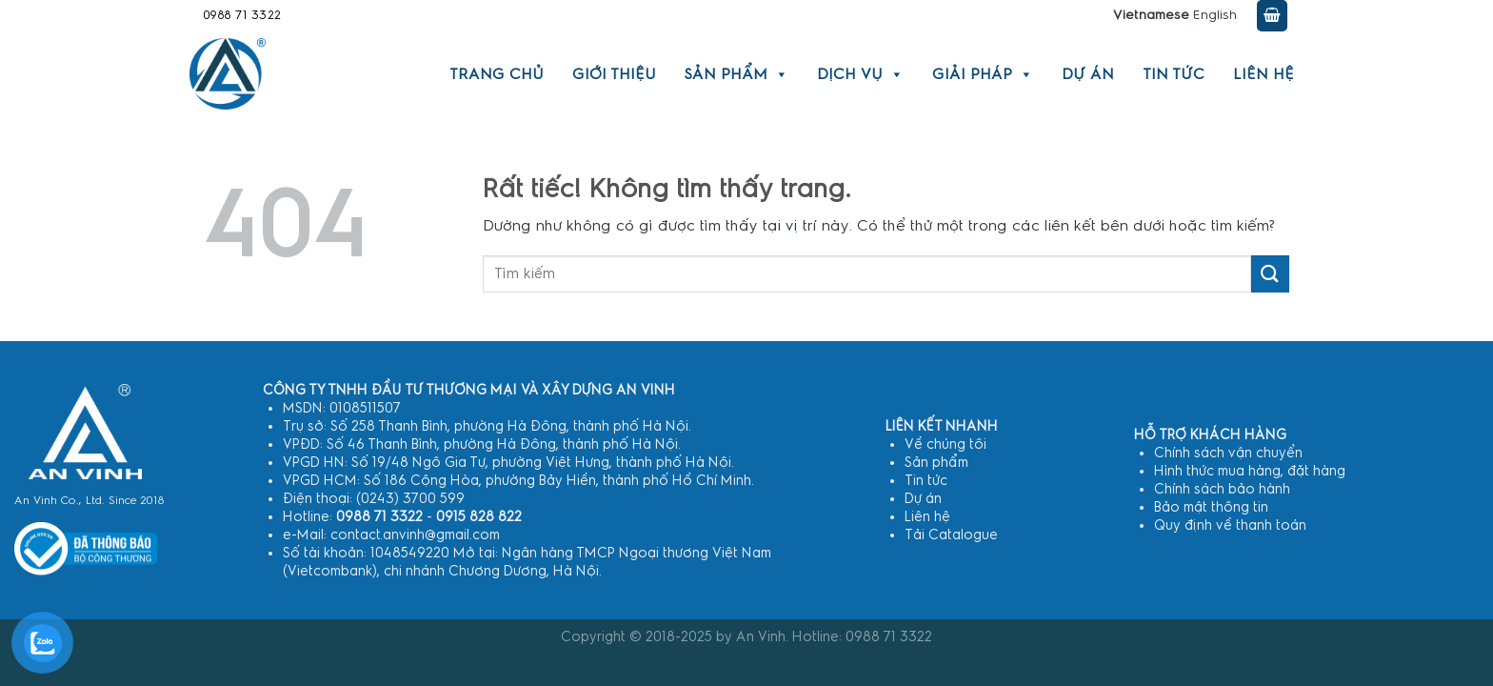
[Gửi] (1270, 274)
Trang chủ (496, 74)
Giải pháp (982, 74)
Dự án (1088, 74)
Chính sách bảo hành (1222, 489)
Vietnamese (1151, 15)
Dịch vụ (860, 74)
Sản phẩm (736, 74)
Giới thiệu (614, 74)
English (1215, 15)
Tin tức (1173, 74)
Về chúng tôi (945, 444)
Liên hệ (1263, 74)
